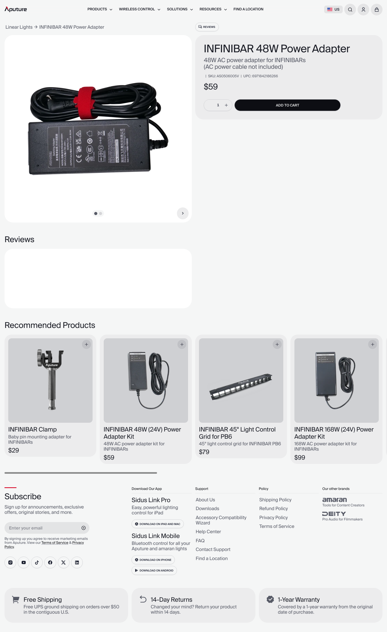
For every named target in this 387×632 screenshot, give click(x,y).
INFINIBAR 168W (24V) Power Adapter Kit (334, 433)
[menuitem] (100, 9)
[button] (376, 9)
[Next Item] (183, 213)
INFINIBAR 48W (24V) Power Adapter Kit (142, 433)
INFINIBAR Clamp (32, 429)
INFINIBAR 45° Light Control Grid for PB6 (237, 433)
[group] (352, 502)
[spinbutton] (218, 105)
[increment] (226, 105)
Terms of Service (54, 543)
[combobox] (350, 9)
